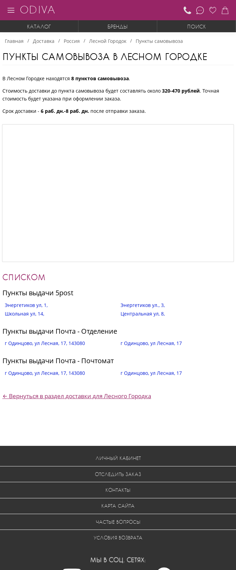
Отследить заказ (118, 474)
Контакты (118, 490)
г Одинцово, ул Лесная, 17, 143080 (45, 343)
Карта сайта (118, 506)
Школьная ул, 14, (24, 313)
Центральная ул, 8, (143, 313)
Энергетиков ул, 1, (26, 305)
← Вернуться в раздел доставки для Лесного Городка (76, 396)
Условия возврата (118, 538)
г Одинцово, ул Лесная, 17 (151, 343)
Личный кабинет (118, 458)
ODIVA (37, 9)
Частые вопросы (118, 522)
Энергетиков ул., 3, (143, 305)
